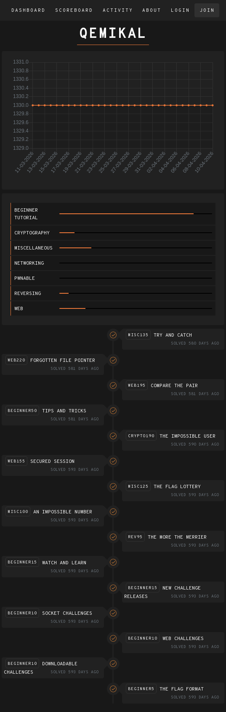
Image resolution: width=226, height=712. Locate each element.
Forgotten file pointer (62, 360)
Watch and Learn (64, 563)
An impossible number (62, 512)
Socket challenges (67, 613)
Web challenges (183, 638)
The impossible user (187, 436)
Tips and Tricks (64, 411)
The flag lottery (177, 487)
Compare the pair (174, 386)
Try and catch (173, 335)
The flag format (182, 689)
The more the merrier (177, 537)
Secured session (52, 461)
